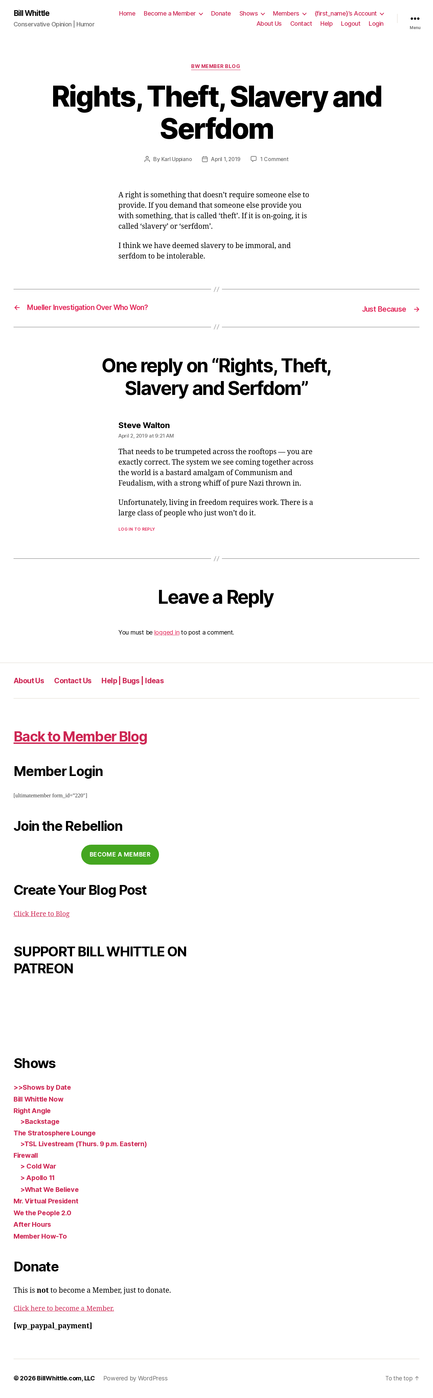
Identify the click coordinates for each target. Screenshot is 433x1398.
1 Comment (275, 160)
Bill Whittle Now (41, 1099)
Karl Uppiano (175, 160)
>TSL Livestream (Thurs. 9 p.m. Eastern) (88, 1144)
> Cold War (39, 1166)
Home (127, 13)
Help (326, 23)
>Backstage (40, 1122)
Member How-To (42, 1237)
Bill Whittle (33, 13)
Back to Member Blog (91, 737)
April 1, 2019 (226, 160)
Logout (350, 23)
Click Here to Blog (43, 914)
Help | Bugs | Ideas (147, 681)
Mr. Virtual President (48, 1201)
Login (376, 23)
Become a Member (170, 13)
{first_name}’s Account (346, 13)
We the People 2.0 (44, 1213)
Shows (249, 13)
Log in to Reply (136, 530)
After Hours (33, 1225)
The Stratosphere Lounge (57, 1133)
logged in (167, 633)
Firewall (27, 1156)
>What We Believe (51, 1190)
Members (286, 13)
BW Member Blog (216, 68)
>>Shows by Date (43, 1088)
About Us (269, 23)
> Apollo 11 (39, 1178)
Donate (221, 13)
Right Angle (33, 1111)
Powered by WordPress (135, 1378)
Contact (301, 23)
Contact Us (80, 681)
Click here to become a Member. (67, 1309)
